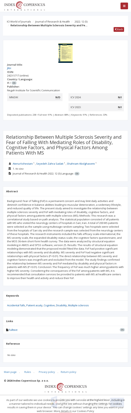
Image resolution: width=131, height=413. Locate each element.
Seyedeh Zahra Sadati (49, 163)
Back (119, 29)
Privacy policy (47, 372)
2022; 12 (81, 21)
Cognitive (49, 305)
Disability (61, 305)
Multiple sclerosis (78, 305)
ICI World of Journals (19, 21)
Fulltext (13, 330)
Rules (27, 372)
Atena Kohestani (23, 163)
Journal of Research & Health (52, 21)
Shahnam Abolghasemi (81, 163)
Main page (10, 372)
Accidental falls (16, 305)
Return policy (68, 372)
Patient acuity (34, 305)
